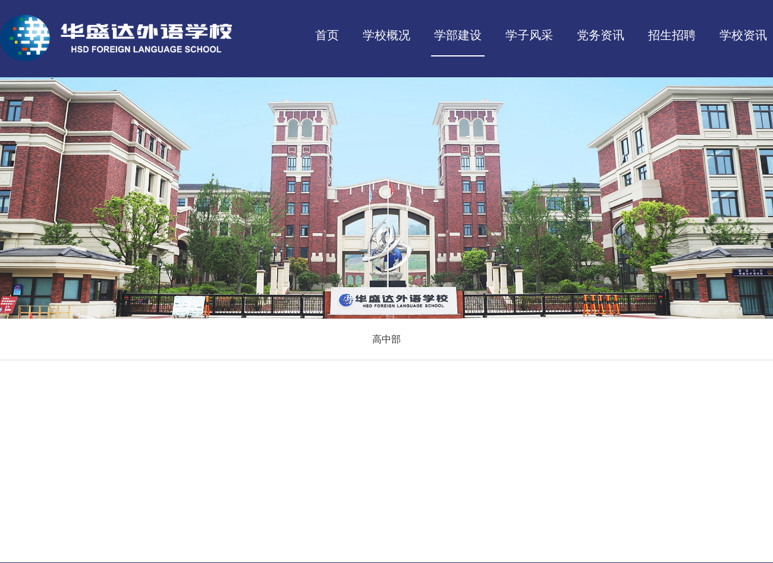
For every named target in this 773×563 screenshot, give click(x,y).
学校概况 (386, 35)
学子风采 (529, 35)
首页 (327, 35)
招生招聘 (672, 35)
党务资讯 (600, 35)
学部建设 (458, 35)
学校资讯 (743, 35)
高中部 (386, 339)
